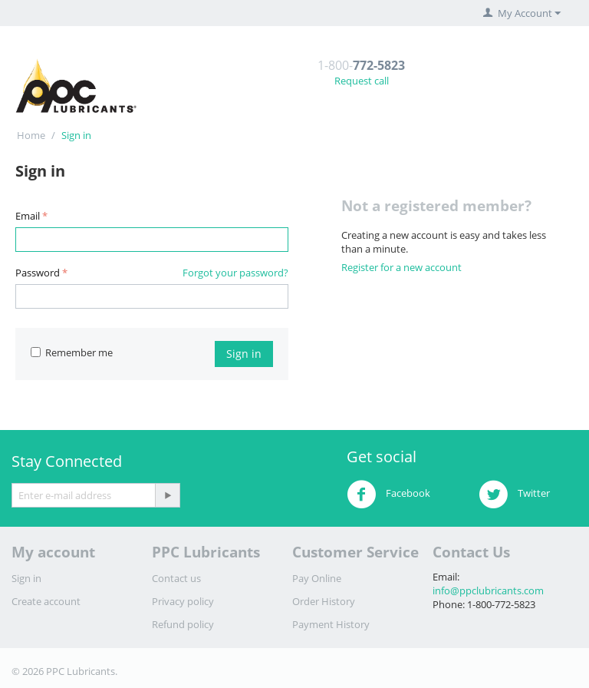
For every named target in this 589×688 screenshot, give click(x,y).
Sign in (244, 353)
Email (27, 216)
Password (37, 273)
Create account (46, 601)
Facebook (388, 494)
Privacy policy (183, 601)
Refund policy (183, 624)
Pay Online (316, 578)
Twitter (514, 494)
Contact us (176, 578)
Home (31, 135)
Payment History (331, 624)
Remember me (72, 352)
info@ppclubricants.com (488, 590)
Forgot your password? (235, 273)
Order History (323, 601)
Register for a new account (401, 267)
